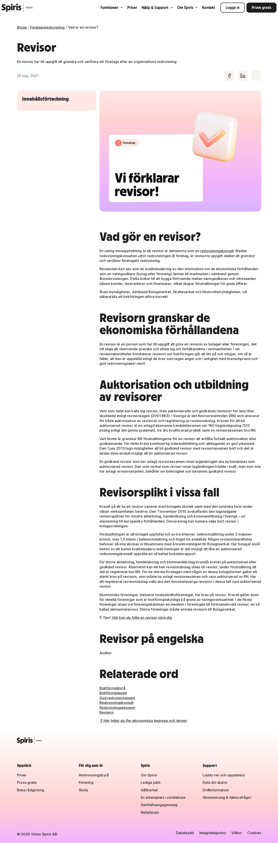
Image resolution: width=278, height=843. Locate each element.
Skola (83, 790)
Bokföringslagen (113, 693)
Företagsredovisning (47, 27)
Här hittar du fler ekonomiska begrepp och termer (143, 720)
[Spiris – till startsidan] (139, 740)
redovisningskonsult (217, 251)
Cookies (254, 833)
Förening (86, 782)
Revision (106, 712)
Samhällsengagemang (159, 805)
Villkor (236, 833)
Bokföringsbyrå (112, 688)
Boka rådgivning (30, 790)
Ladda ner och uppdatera (224, 775)
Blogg (22, 27)
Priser (132, 7)
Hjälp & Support (157, 7)
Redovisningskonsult (116, 702)
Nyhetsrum (150, 812)
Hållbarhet (149, 790)
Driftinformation (216, 790)
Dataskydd (185, 833)
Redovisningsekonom (117, 707)
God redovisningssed (117, 698)
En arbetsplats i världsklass (163, 797)
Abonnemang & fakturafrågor (227, 797)
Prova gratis (261, 7)
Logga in (233, 7)
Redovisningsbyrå (94, 775)
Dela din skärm (215, 782)
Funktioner (112, 7)
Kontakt (208, 7)
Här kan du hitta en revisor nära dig (141, 617)
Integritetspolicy (212, 833)
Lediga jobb (151, 782)
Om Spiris (187, 7)
